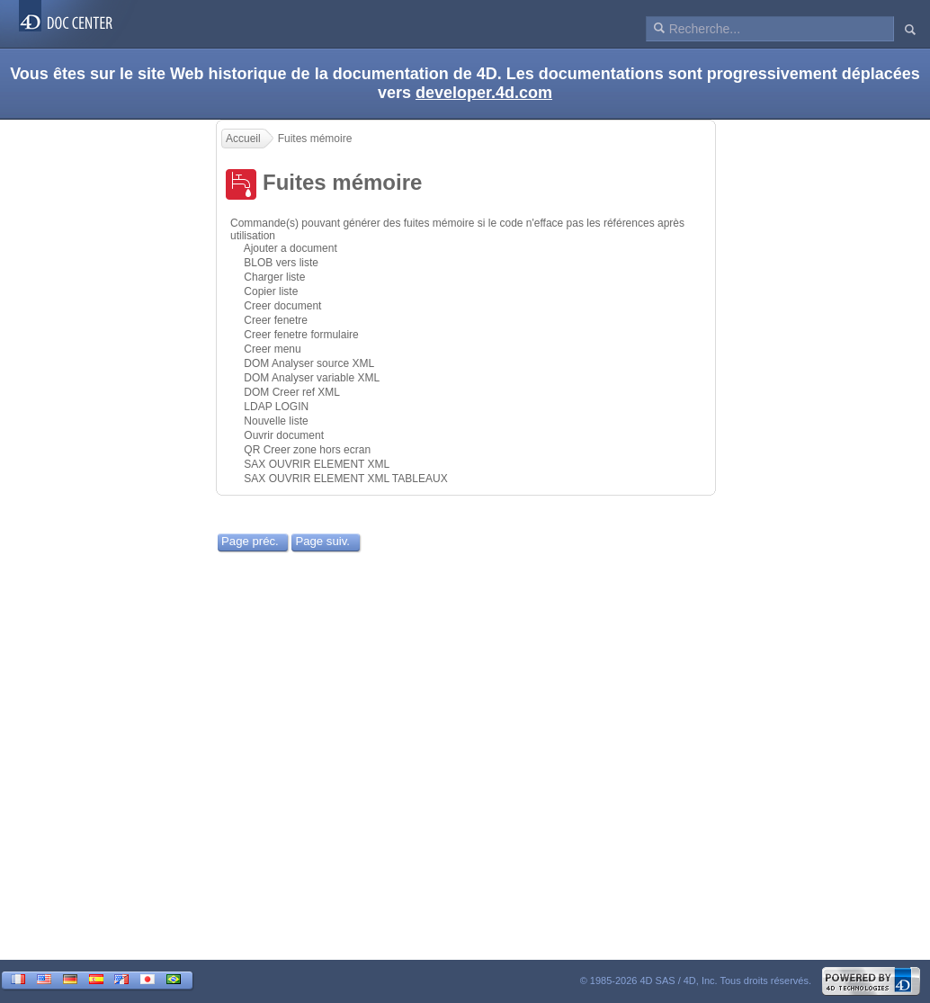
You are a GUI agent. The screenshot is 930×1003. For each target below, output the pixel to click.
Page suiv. (322, 541)
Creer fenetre (276, 320)
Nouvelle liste (276, 421)
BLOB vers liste (281, 262)
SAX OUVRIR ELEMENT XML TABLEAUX (345, 478)
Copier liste (271, 291)
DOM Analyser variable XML (312, 378)
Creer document (282, 306)
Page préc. (250, 541)
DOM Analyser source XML (309, 363)
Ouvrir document (284, 435)
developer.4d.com (484, 93)
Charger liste (274, 277)
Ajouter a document (290, 248)
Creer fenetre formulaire (301, 334)
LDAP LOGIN (276, 406)
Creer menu (272, 349)
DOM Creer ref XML (292, 392)
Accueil (243, 138)
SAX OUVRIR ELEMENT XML (316, 464)
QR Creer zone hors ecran (307, 449)
